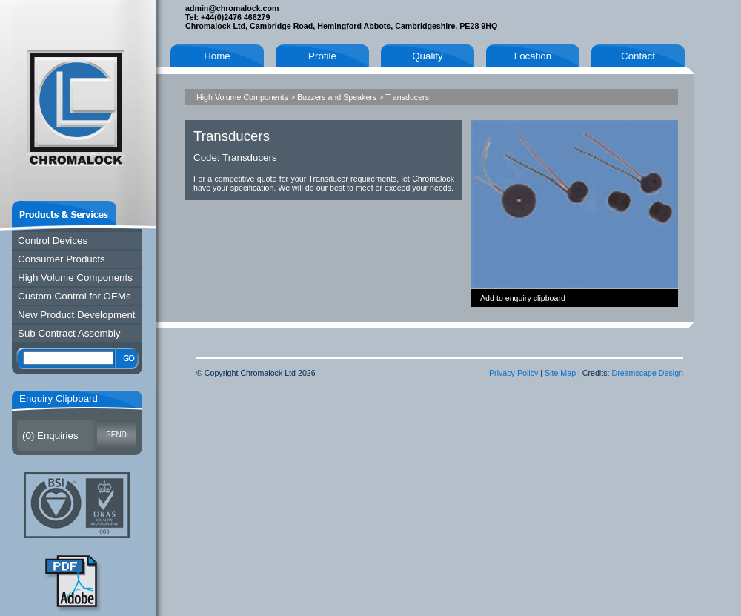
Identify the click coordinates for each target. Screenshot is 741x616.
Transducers (407, 97)
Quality (427, 56)
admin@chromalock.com (232, 8)
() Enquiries (50, 435)
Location (532, 56)
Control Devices (52, 240)
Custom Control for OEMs (74, 296)
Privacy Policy (513, 372)
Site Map (560, 372)
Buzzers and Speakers (336, 97)
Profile (322, 56)
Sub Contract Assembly (69, 333)
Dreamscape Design (647, 372)
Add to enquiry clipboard (522, 298)
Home (217, 56)
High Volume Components (75, 277)
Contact (638, 56)
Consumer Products (61, 259)
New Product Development (77, 314)
